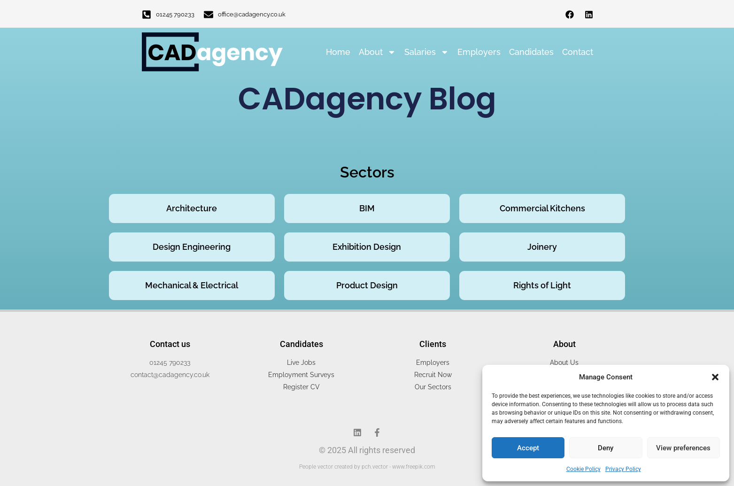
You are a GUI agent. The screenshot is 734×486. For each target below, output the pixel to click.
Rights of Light (542, 285)
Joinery (542, 247)
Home (338, 52)
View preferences (683, 448)
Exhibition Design (366, 247)
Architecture (191, 208)
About (377, 52)
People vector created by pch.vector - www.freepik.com (367, 466)
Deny (605, 448)
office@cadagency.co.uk (252, 14)
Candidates (531, 52)
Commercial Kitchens (542, 208)
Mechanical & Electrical (191, 285)
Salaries (426, 52)
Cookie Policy (583, 469)
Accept (528, 448)
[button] (715, 377)
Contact (577, 52)
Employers (479, 52)
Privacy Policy (623, 469)
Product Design (367, 285)
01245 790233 (175, 14)
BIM (367, 208)
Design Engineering (192, 247)
